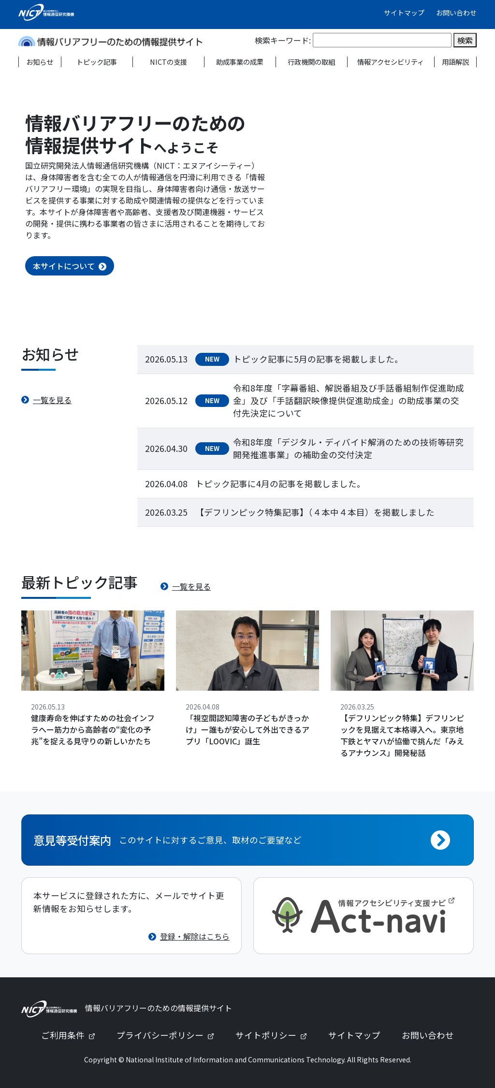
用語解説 (455, 62)
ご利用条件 (72, 1035)
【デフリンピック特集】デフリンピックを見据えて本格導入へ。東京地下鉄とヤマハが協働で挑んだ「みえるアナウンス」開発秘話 (402, 735)
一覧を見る (52, 400)
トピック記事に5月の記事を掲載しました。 (318, 359)
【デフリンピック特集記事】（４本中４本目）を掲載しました (315, 512)
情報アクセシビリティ (390, 62)
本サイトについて (64, 266)
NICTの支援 (168, 62)
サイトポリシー (275, 1035)
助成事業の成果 (239, 62)
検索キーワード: (283, 40)
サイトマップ (404, 12)
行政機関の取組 (311, 62)
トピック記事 (96, 62)
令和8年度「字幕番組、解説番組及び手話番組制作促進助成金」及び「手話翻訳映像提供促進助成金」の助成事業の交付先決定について (348, 401)
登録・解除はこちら (195, 936)
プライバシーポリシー (169, 1035)
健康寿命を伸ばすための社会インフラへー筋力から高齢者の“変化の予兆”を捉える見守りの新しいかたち (93, 729)
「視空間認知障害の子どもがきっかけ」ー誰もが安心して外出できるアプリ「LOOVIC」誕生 (247, 729)
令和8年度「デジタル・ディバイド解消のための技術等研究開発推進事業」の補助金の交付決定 (348, 448)
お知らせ (39, 62)
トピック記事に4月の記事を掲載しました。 (280, 484)
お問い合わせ (456, 12)
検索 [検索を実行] (465, 40)
